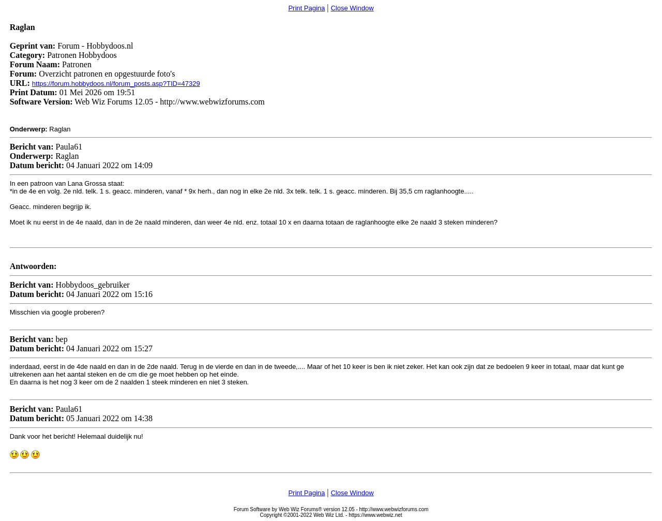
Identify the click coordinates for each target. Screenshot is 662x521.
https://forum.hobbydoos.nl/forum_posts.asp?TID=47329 (116, 83)
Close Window (351, 8)
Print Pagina (306, 8)
